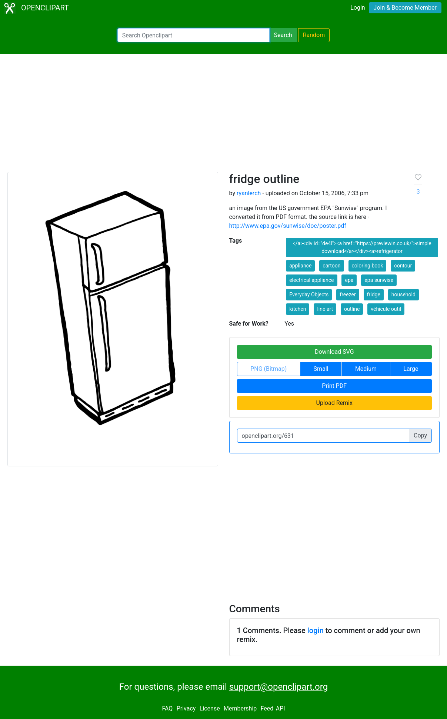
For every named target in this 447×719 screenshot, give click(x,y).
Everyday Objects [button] (308, 294)
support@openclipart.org (278, 687)
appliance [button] (300, 266)
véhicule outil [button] (386, 309)
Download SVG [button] (334, 351)
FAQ (167, 708)
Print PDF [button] (334, 385)
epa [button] (349, 280)
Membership (240, 708)
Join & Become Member (405, 7)
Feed (267, 708)
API (280, 708)
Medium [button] (366, 368)
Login (357, 7)
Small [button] (321, 368)
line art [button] (325, 309)
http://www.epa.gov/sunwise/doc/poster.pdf (287, 225)
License (210, 708)
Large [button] (410, 368)
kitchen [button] (297, 309)
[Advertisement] (223, 116)
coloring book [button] (367, 266)
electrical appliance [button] (311, 280)
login (315, 630)
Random (314, 35)
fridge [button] (373, 294)
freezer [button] (348, 294)
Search (283, 35)
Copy (420, 435)
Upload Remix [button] (334, 402)
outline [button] (352, 309)
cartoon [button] (331, 266)
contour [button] (403, 266)
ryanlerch (249, 193)
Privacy (186, 708)
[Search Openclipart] (193, 35)
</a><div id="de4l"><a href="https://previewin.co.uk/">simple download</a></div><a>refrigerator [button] (362, 247)
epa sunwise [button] (378, 280)
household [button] (403, 294)
